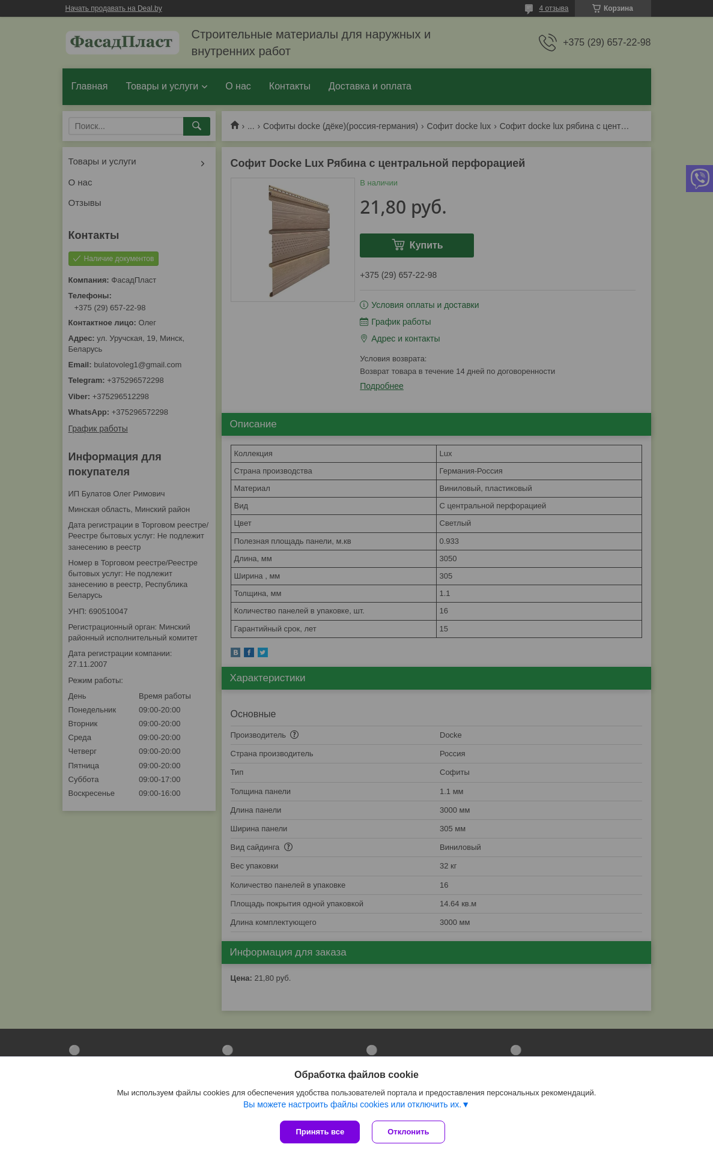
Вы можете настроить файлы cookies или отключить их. (352, 1104)
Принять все (320, 1131)
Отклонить (408, 1131)
